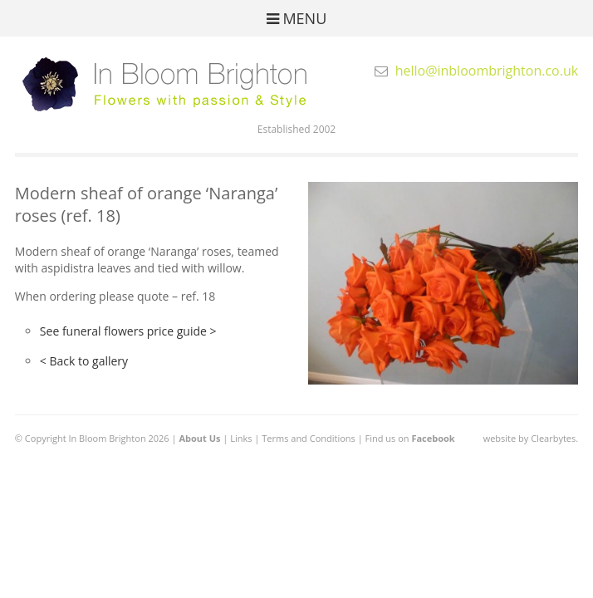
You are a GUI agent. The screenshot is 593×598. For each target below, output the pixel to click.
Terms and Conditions (308, 438)
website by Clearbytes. (530, 438)
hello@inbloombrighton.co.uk (487, 70)
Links (241, 438)
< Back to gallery (84, 361)
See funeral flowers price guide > (128, 331)
